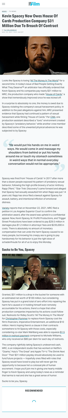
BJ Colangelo (10, 30)
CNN (52, 117)
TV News (12, 11)
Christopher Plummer (17, 318)
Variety (5, 207)
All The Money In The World (44, 80)
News (4, 11)
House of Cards (54, 94)
